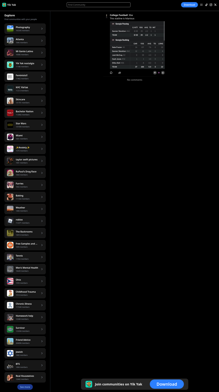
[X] (215, 4)
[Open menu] (201, 5)
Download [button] (189, 4)
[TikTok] (206, 4)
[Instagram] (211, 4)
